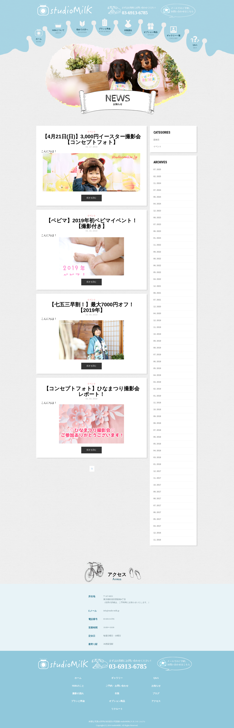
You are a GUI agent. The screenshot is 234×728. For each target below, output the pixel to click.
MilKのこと (78, 686)
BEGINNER (82, 27)
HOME (39, 36)
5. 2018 (157, 444)
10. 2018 (157, 409)
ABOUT (58, 28)
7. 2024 (157, 190)
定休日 (156, 140)
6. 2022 (157, 265)
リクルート (117, 709)
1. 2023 (157, 238)
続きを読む (91, 198)
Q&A (195, 42)
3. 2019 (157, 382)
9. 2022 (157, 252)
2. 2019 (157, 389)
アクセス (156, 701)
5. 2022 (157, 272)
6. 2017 (157, 512)
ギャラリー (117, 678)
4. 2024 (157, 204)
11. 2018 (157, 403)
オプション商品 (117, 701)
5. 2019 (157, 368)
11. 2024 (157, 183)
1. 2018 (157, 464)
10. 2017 (157, 485)
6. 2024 (157, 197)
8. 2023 (157, 217)
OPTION (151, 29)
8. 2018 (157, 423)
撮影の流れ (78, 693)
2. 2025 (157, 176)
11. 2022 (157, 245)
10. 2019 (157, 334)
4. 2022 (157, 279)
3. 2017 (157, 526)
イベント (157, 146)
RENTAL (128, 27)
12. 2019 (157, 320)
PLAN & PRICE (105, 25)
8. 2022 (157, 259)
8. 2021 (157, 293)
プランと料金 (78, 701)
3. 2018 (157, 457)
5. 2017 (157, 519)
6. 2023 (157, 231)
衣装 (117, 693)
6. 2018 (157, 437)
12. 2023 (157, 211)
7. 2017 (157, 505)
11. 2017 (157, 478)
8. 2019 (157, 348)
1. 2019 (157, 396)
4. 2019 (157, 375)
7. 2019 (157, 354)
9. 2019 (157, 341)
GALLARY (174, 32)
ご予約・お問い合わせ (117, 686)
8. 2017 (157, 498)
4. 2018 (157, 450)
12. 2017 (157, 471)
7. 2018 (157, 430)
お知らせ (156, 686)
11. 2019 (157, 327)
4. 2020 (157, 313)
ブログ (156, 693)
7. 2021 (157, 300)
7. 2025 (157, 169)
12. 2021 (157, 286)
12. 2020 (157, 307)
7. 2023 (157, 224)
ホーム (78, 678)
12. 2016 (157, 533)
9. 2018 (157, 416)
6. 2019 (157, 361)
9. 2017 (157, 492)
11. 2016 (157, 540)
